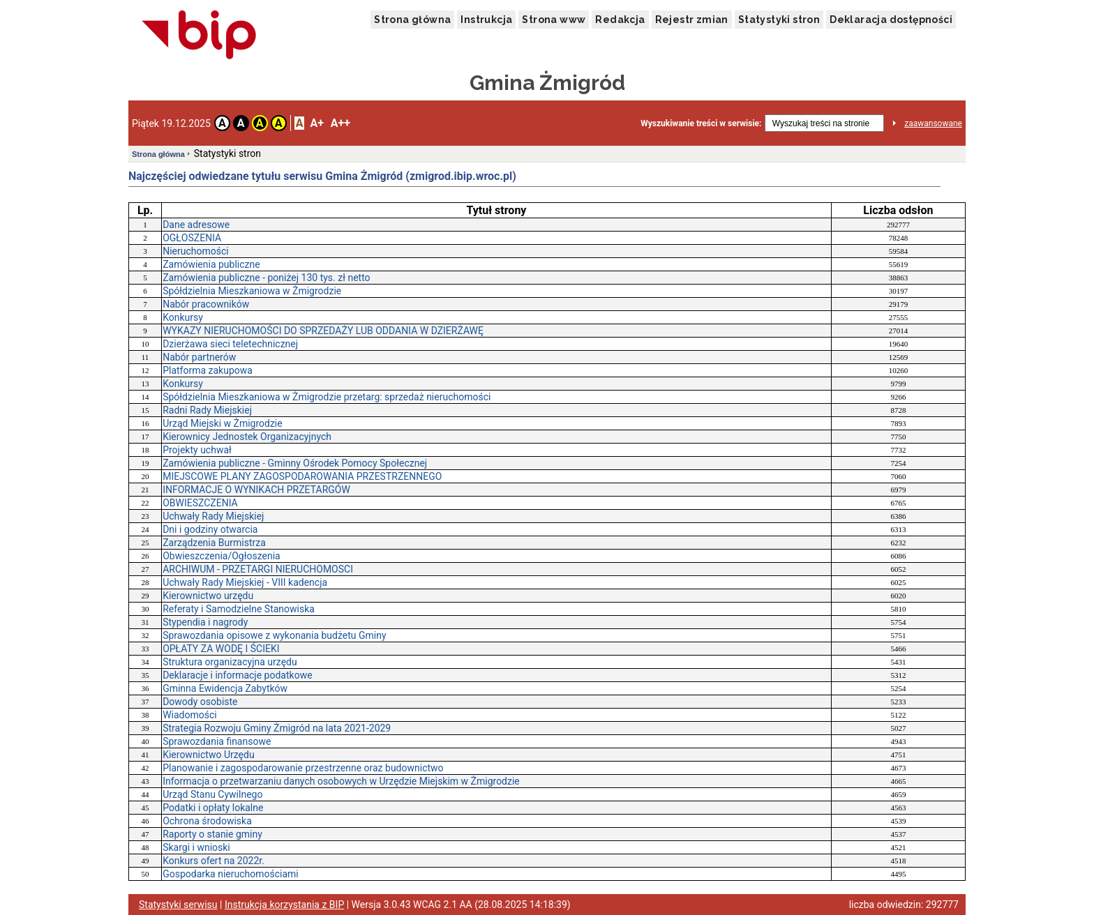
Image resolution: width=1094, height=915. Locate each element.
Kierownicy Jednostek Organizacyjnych (247, 436)
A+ (316, 123)
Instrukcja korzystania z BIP (284, 904)
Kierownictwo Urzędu (208, 754)
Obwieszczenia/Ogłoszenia (221, 555)
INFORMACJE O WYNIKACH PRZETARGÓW (256, 489)
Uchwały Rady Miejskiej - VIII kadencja (245, 582)
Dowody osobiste (200, 701)
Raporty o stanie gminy (212, 834)
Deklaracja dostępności (891, 19)
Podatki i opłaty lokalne (213, 807)
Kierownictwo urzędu (208, 595)
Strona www (553, 19)
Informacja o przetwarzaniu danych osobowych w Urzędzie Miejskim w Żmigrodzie (341, 781)
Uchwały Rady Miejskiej (213, 516)
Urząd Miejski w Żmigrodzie (223, 423)
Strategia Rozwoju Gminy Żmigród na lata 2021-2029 (277, 728)
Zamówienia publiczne (211, 264)
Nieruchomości (196, 251)
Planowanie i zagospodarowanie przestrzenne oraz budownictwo (303, 767)
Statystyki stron (779, 19)
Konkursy (183, 317)
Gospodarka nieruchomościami (231, 873)
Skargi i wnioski (196, 847)
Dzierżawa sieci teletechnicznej (230, 343)
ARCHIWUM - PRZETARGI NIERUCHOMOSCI (258, 569)
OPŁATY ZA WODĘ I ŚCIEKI (221, 648)
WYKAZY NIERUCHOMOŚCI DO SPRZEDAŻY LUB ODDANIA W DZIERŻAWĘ (323, 330)
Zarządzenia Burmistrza (214, 542)
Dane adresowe (196, 224)
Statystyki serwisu (178, 904)
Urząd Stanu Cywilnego (212, 794)
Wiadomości (190, 714)
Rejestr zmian (691, 19)
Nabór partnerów (199, 357)
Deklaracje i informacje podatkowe (237, 675)
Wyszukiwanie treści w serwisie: (700, 123)
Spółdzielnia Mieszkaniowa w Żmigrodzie (252, 290)
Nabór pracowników (206, 304)
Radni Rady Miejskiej (207, 410)
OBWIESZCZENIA (200, 502)
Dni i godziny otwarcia (210, 529)
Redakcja (620, 19)
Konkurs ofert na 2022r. (213, 860)
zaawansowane (933, 123)
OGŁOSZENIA (192, 237)
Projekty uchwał (197, 449)
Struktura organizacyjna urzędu (230, 661)
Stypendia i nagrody (205, 622)
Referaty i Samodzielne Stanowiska (239, 608)
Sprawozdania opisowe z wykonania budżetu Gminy (274, 635)
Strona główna (412, 19)
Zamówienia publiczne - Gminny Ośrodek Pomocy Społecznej (295, 463)
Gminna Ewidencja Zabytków (225, 688)
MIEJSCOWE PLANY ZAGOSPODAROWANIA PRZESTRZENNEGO (302, 476)
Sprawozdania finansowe (217, 741)
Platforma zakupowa (208, 370)
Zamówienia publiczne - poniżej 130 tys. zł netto (266, 277)
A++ (340, 123)
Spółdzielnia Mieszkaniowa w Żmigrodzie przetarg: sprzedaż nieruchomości (326, 396)
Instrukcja (486, 19)
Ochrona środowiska (207, 820)
